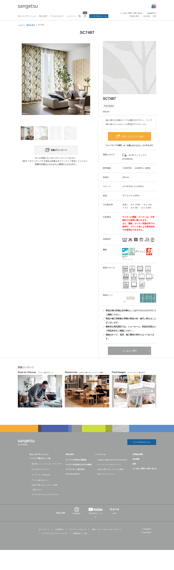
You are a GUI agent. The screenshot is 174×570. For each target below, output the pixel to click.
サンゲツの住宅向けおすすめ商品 (79, 465)
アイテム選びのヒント (40, 480)
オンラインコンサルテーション (109, 465)
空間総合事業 (134, 16)
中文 (154, 13)
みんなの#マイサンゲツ (41, 469)
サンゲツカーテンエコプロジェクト (45, 494)
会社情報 (146, 16)
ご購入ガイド (37, 490)
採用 (154, 16)
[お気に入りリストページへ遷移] (85, 16)
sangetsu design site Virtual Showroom (112, 460)
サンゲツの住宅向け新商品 (76, 460)
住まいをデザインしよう (27, 16)
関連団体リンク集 (80, 533)
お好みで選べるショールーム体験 (44, 485)
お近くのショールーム (106, 474)
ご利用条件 (59, 529)
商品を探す (43, 16)
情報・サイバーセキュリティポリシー (106, 529)
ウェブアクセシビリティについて (55, 533)
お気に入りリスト (134, 145)
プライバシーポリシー (77, 529)
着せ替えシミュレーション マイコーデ (46, 464)
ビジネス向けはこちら (98, 16)
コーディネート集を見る (41, 475)
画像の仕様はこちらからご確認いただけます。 (56, 164)
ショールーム (71, 16)
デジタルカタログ (57, 16)
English (150, 13)
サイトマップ (44, 529)
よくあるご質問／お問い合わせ (131, 13)
